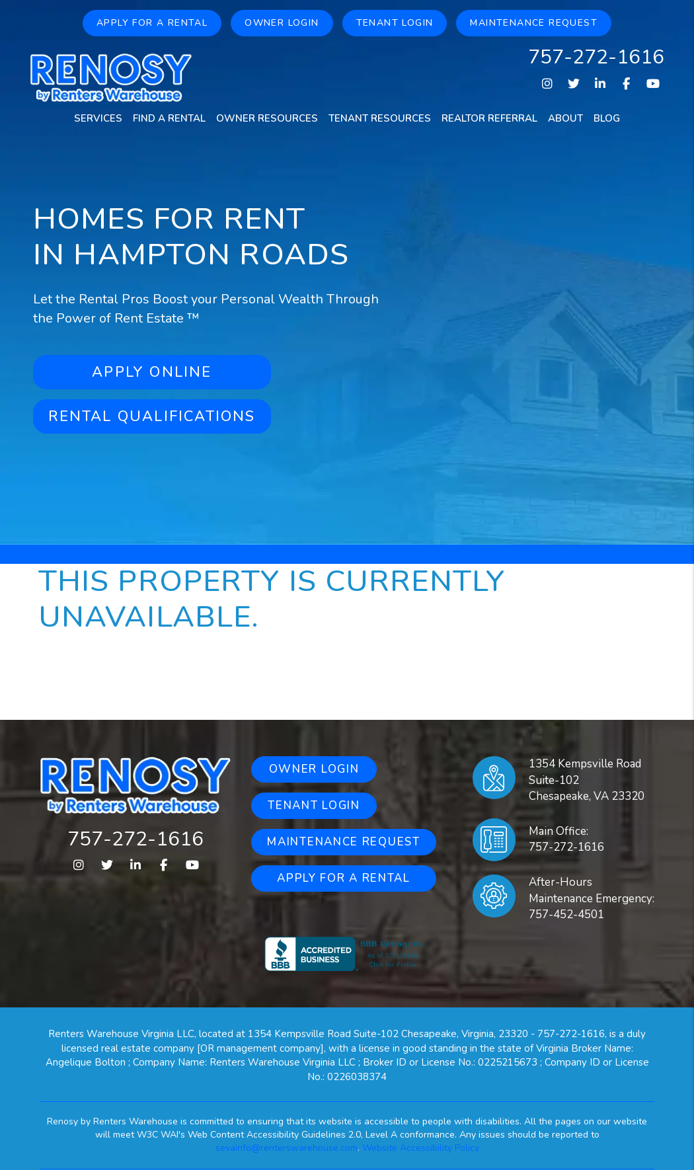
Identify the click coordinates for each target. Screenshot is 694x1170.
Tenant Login (395, 23)
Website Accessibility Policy (420, 1148)
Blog (607, 118)
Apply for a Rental (152, 23)
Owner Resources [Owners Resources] (267, 118)
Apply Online (152, 372)
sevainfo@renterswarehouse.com (286, 1148)
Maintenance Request (534, 23)
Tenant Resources (379, 118)
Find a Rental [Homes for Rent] (169, 118)
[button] (547, 84)
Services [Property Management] (98, 118)
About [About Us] (565, 118)
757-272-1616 (596, 57)
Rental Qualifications (151, 416)
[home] (111, 76)
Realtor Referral (489, 118)
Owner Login (282, 23)
